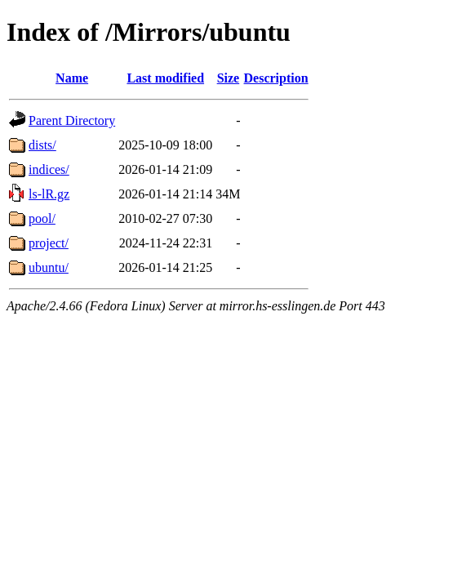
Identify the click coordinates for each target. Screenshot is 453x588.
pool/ (42, 218)
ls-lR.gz (49, 194)
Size (228, 78)
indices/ (49, 169)
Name (72, 78)
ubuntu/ (49, 267)
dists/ (42, 145)
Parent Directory (72, 120)
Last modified (165, 78)
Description (276, 78)
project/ (49, 243)
